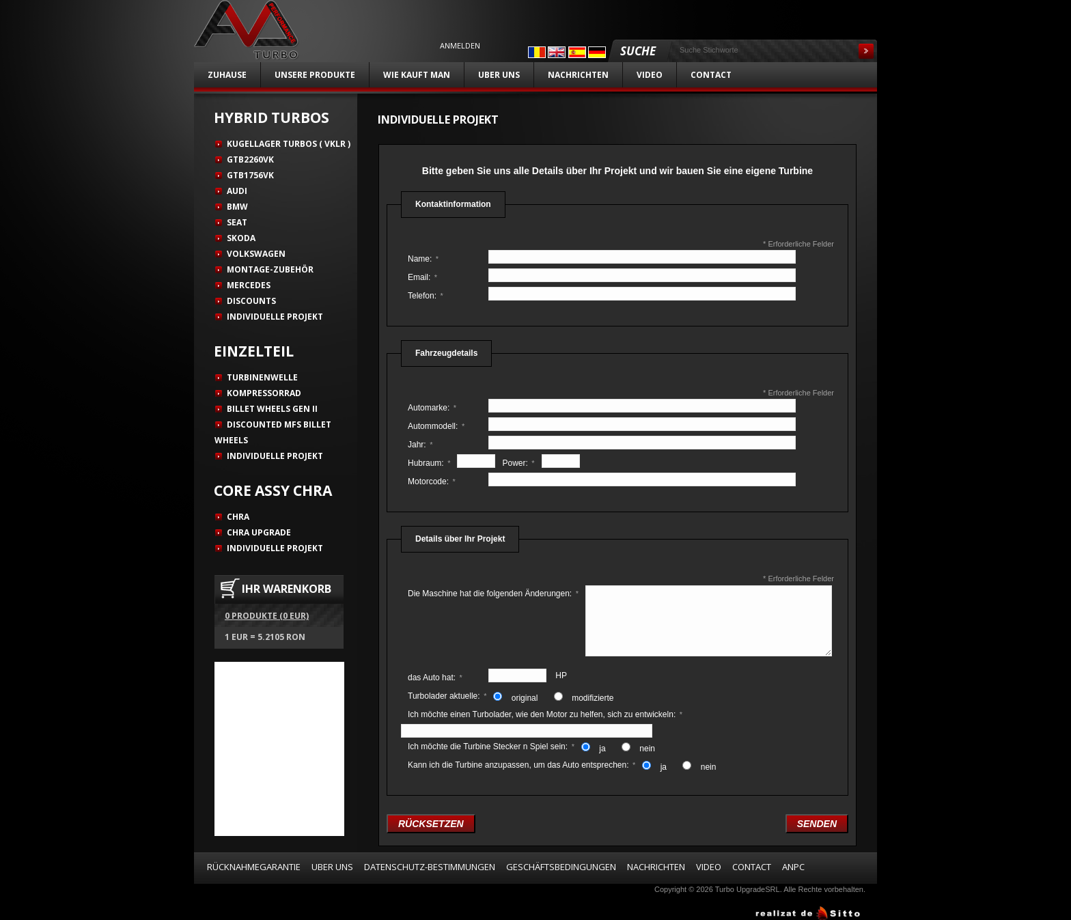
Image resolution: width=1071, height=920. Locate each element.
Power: (518, 463)
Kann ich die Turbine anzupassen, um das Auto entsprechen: (521, 765)
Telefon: (425, 296)
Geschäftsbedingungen (561, 867)
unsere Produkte (315, 75)
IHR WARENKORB (286, 588)
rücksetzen (431, 823)
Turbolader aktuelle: (447, 696)
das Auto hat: (435, 677)
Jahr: (420, 444)
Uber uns (499, 75)
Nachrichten (578, 75)
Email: (422, 277)
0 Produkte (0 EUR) (267, 616)
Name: (423, 259)
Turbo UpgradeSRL (747, 889)
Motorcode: (432, 481)
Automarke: (432, 408)
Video (650, 75)
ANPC (793, 867)
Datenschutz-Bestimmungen (429, 867)
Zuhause (227, 75)
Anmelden (460, 46)
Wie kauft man (416, 75)
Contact (711, 75)
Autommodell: (436, 426)
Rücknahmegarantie (254, 867)
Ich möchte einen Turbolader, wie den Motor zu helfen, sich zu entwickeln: (545, 714)
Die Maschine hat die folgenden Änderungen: (493, 593)
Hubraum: (429, 463)
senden (817, 823)
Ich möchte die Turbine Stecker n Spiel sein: (491, 746)
